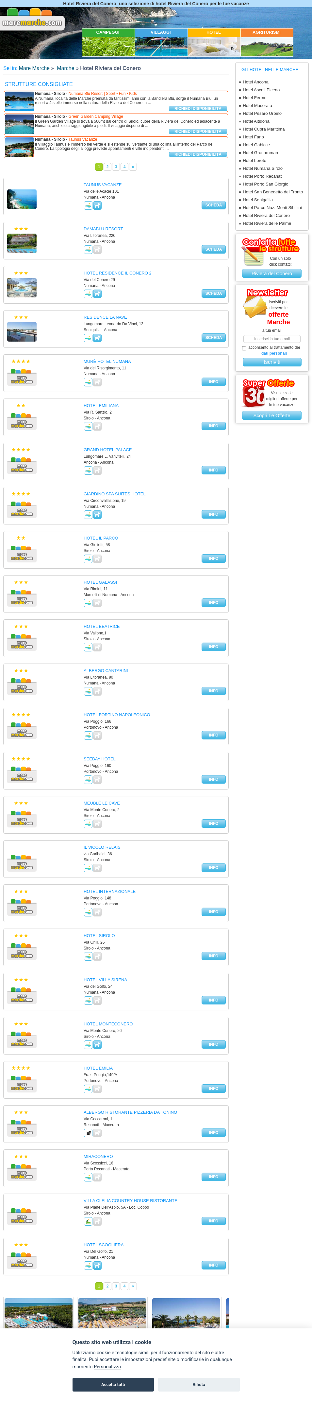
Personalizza (107, 1367)
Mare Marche (34, 68)
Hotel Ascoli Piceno (259, 90)
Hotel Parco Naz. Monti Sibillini (270, 207)
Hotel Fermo (253, 97)
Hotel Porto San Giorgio (263, 184)
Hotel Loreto (252, 160)
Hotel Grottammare (259, 152)
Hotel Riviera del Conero (264, 215)
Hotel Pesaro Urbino (260, 113)
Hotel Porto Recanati (261, 176)
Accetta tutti (113, 1384)
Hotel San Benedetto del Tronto (271, 192)
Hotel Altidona (254, 121)
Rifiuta (199, 1384)
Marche (65, 68)
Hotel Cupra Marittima (262, 129)
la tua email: (272, 330)
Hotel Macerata (255, 105)
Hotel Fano (251, 137)
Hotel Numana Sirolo (261, 168)
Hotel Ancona (254, 82)
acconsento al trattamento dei (271, 350)
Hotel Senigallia (256, 200)
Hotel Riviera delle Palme (265, 223)
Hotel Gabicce (254, 145)
